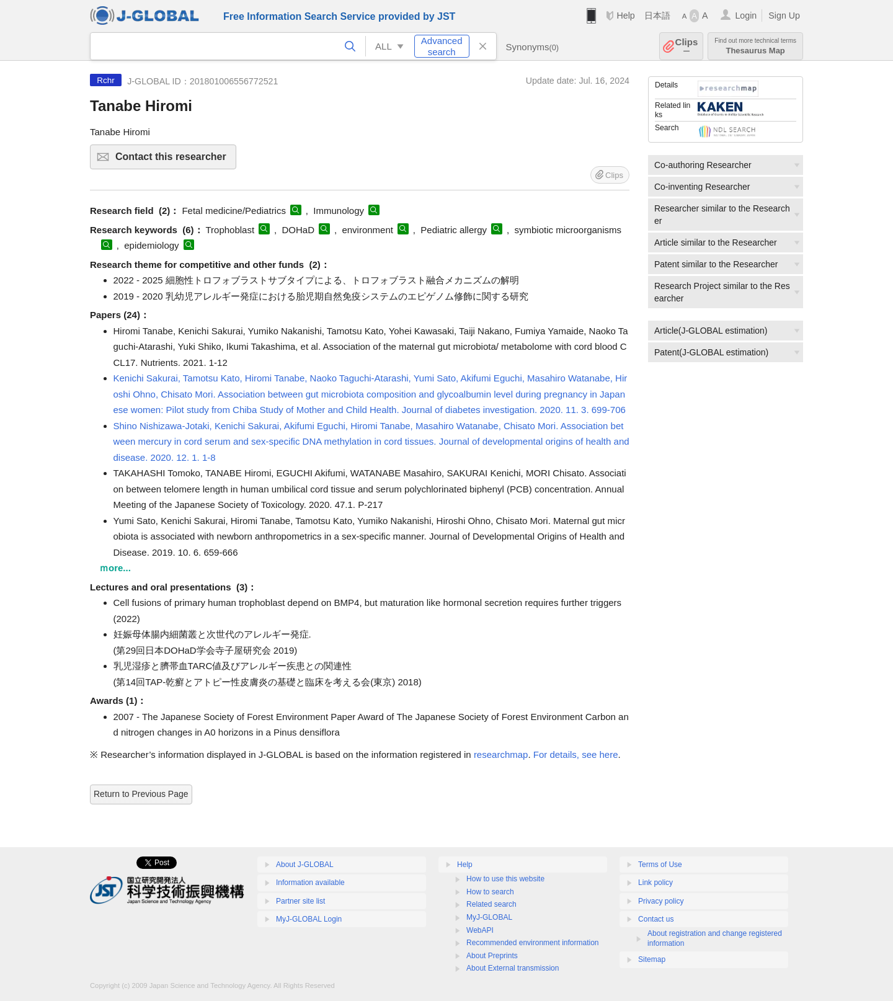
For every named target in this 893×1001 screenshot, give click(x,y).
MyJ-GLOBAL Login (309, 919)
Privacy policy (660, 901)
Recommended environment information (532, 942)
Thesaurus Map (755, 46)
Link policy (655, 882)
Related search (491, 904)
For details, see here (575, 754)
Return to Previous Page (141, 794)
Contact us (655, 919)
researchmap (501, 754)
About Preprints (492, 955)
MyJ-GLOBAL (489, 917)
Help (625, 15)
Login (746, 15)
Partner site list (300, 901)
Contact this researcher (174, 160)
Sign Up (784, 15)
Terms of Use (660, 864)
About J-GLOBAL (305, 864)
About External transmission (512, 968)
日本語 (657, 15)
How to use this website (505, 878)
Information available (310, 882)
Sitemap (651, 959)
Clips (686, 46)
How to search (490, 892)
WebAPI (480, 930)
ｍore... (115, 568)
